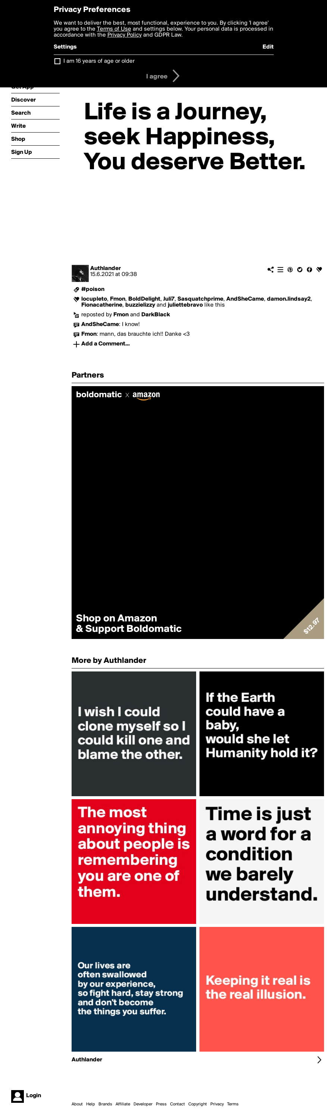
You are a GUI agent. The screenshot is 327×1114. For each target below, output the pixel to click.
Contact (177, 1104)
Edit (268, 47)
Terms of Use (114, 29)
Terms (233, 1104)
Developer (143, 1104)
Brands (105, 1104)
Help (90, 1104)
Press (161, 1104)
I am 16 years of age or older (99, 61)
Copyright (197, 1104)
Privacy (217, 1104)
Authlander (105, 268)
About (77, 1104)
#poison (92, 289)
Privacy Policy (124, 35)
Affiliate (123, 1104)
